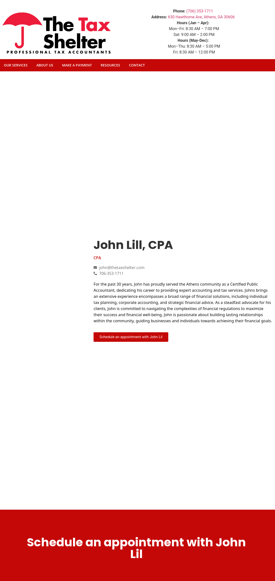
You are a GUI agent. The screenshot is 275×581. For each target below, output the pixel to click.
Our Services (16, 65)
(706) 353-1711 (199, 11)
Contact (137, 65)
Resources (110, 65)
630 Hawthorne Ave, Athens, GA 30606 (201, 17)
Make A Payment (77, 65)
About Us (44, 65)
